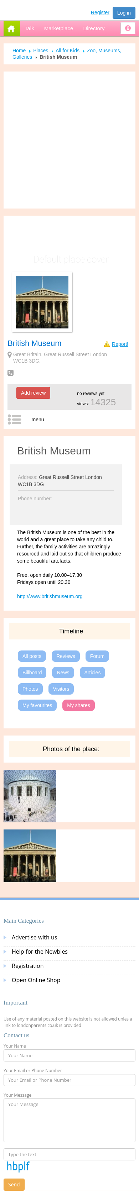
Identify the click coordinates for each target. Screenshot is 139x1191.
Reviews (65, 656)
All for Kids (67, 50)
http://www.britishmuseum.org (50, 596)
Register (100, 12)
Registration (28, 966)
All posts (31, 656)
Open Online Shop (36, 980)
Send (14, 1184)
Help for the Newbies (40, 951)
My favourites (37, 705)
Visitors (61, 689)
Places (40, 50)
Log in (124, 13)
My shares (78, 705)
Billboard (32, 672)
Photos (30, 689)
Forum (97, 656)
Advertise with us (34, 937)
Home (19, 50)
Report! (120, 344)
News (63, 672)
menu (37, 419)
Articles (92, 672)
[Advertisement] (67, 140)
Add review (33, 393)
